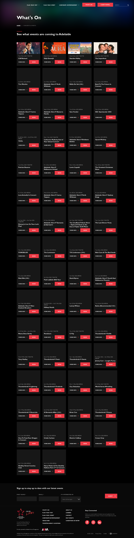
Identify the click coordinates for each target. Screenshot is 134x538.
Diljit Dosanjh (49, 58)
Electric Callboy (75, 438)
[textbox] (68, 499)
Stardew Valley (75, 58)
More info (22, 62)
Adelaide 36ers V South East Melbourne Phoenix (105, 279)
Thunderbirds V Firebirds (53, 386)
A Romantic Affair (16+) (52, 412)
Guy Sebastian (75, 386)
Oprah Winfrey (100, 140)
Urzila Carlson (49, 438)
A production (113, 533)
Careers (68, 512)
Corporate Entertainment (68, 5)
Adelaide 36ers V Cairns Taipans (27, 113)
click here (87, 517)
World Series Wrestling (103, 386)
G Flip (72, 334)
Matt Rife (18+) (23, 278)
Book (34, 62)
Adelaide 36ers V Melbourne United (51, 168)
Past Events (70, 518)
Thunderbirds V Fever (52, 359)
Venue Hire (45, 520)
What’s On (45, 510)
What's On (88, 4)
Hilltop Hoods (49, 307)
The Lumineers (49, 252)
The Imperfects (100, 58)
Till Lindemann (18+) (77, 252)
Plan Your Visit (32, 5)
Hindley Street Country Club (27, 467)
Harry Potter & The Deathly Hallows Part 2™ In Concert (54, 467)
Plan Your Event (49, 5)
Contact (69, 515)
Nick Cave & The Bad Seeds (105, 252)
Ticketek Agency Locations (51, 523)
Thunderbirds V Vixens (103, 412)
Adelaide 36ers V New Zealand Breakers (26, 307)
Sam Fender (74, 112)
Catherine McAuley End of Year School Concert (53, 141)
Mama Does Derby (25, 334)
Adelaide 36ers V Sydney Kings (104, 196)
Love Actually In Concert (27, 195)
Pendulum (47, 334)
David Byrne (74, 278)
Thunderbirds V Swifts (103, 334)
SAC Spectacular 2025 (103, 112)
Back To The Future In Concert (103, 85)
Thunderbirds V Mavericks (28, 412)
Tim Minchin (23, 84)
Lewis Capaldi (75, 167)
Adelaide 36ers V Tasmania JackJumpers (53, 224)
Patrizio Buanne (24, 167)
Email (41, 494)
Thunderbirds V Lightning (27, 386)
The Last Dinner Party (103, 223)
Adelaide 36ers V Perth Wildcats (52, 85)
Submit (110, 496)
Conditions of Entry (72, 520)
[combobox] (71, 499)
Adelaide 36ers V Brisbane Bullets (79, 141)
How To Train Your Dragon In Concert (28, 439)
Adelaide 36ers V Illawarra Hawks (53, 113)
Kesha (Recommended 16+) (105, 306)
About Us (69, 510)
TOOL (20, 141)
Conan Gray (99, 438)
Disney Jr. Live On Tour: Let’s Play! (28, 225)
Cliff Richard (22, 58)
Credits (105, 533)
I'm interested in (67, 494)
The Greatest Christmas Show (104, 168)
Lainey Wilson (75, 306)
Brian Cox (73, 412)
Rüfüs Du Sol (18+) (76, 84)
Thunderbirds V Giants (78, 359)
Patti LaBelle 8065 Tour (52, 280)
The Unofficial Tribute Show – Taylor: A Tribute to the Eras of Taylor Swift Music (80, 225)
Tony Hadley (23, 359)
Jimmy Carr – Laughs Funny (105, 361)
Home (18, 25)
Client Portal (105, 4)
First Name (21, 494)
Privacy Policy (98, 533)
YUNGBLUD (23, 252)
